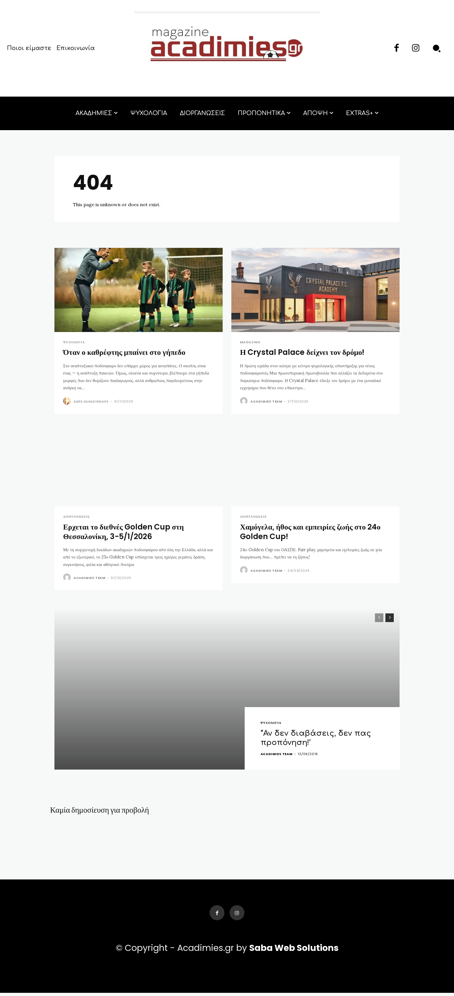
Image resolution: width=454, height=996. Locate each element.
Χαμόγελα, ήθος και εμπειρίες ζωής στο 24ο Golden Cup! (312, 532)
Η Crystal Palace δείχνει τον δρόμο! (304, 352)
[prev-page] (379, 618)
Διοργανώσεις (76, 517)
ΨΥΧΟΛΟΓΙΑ (74, 342)
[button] (436, 48)
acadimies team (266, 401)
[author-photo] (67, 401)
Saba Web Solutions (294, 951)
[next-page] (389, 618)
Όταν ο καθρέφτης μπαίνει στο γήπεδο (126, 352)
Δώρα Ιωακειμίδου (91, 401)
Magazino (250, 342)
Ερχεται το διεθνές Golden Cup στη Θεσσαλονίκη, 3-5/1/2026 (125, 532)
